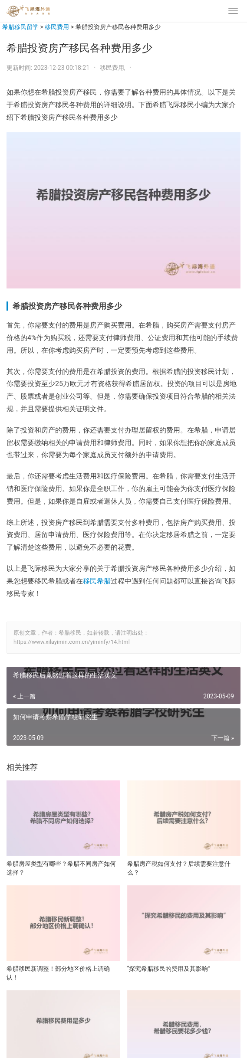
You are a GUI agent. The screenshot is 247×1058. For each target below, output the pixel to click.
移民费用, (113, 67)
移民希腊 (97, 581)
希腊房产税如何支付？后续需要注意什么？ (179, 868)
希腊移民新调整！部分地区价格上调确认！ (58, 973)
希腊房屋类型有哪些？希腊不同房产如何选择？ (61, 868)
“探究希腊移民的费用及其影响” (169, 968)
